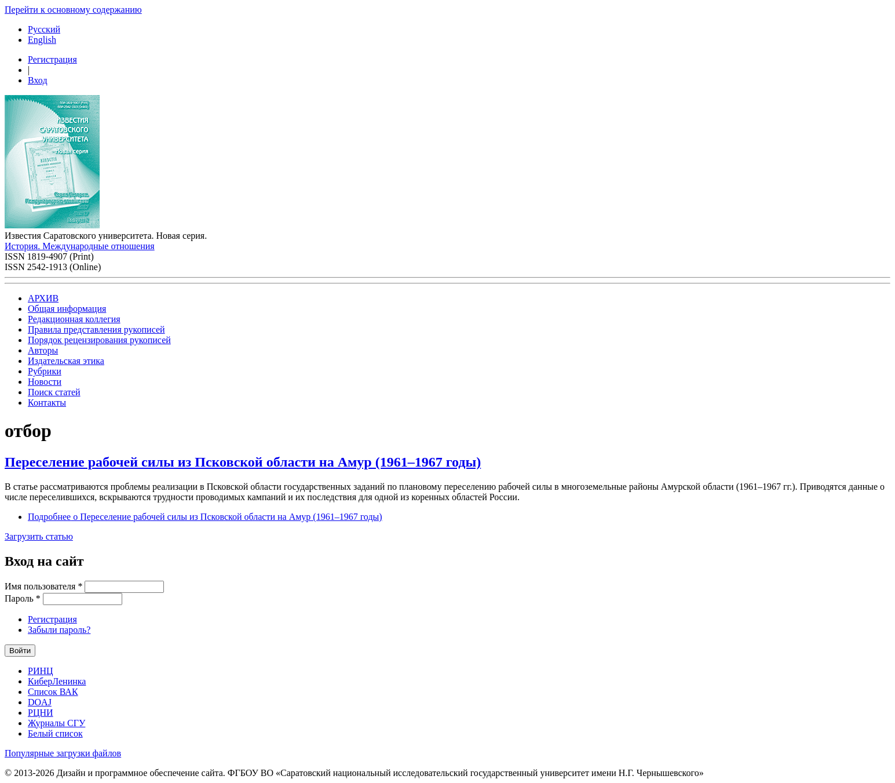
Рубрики (44, 371)
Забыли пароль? (59, 630)
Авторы (43, 350)
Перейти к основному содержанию (73, 9)
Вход (38, 80)
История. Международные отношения (80, 246)
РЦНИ (40, 713)
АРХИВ (43, 298)
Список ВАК (53, 692)
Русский (44, 29)
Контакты (47, 402)
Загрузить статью (39, 536)
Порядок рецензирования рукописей (99, 340)
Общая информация (67, 309)
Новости (44, 382)
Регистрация (52, 59)
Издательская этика (66, 361)
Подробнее (205, 517)
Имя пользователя (43, 586)
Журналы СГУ (56, 723)
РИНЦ (40, 671)
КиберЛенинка (57, 681)
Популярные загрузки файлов (63, 753)
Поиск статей (54, 392)
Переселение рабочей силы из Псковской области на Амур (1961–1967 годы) (243, 461)
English (42, 40)
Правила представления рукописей (96, 329)
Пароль (23, 598)
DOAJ (40, 702)
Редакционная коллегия (74, 319)
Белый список (55, 733)
